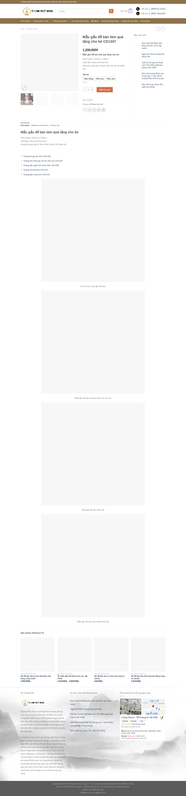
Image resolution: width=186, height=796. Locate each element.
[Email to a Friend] (94, 110)
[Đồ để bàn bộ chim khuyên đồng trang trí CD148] (148, 654)
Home (23, 29)
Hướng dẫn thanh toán (110, 21)
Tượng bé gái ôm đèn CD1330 (37, 156)
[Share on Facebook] (85, 110)
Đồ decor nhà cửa (32, 29)
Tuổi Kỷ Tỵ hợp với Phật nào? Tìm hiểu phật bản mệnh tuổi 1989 (152, 65)
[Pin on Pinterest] (99, 110)
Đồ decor (94, 21)
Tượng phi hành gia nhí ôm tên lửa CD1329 (43, 160)
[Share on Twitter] (89, 110)
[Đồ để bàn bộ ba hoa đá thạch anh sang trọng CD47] (38, 654)
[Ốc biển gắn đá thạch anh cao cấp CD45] (74, 654)
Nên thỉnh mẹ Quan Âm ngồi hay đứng (152, 85)
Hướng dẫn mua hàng (130, 21)
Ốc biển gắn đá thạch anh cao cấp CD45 (72, 677)
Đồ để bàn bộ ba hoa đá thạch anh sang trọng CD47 (36, 677)
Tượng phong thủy (61, 21)
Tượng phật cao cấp (41, 21)
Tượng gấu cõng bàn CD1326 (36, 174)
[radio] (88, 79)
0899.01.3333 (158, 8)
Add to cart (104, 89)
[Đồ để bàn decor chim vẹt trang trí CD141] (111, 654)
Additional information (40, 125)
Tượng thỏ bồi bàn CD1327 (35, 170)
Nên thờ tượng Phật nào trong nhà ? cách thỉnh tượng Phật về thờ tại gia (153, 75)
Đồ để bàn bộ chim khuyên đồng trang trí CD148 (148, 677)
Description (25, 125)
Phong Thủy (145, 21)
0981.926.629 (158, 13)
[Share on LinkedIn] (103, 110)
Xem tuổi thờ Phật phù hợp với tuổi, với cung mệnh (152, 45)
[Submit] (111, 11)
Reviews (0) (55, 125)
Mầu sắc (86, 75)
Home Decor (25, 21)
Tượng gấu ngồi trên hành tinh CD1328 (41, 165)
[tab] (25, 125)
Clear (85, 82)
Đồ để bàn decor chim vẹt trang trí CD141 (109, 677)
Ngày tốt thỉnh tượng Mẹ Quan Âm (153, 55)
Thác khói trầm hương (80, 21)
